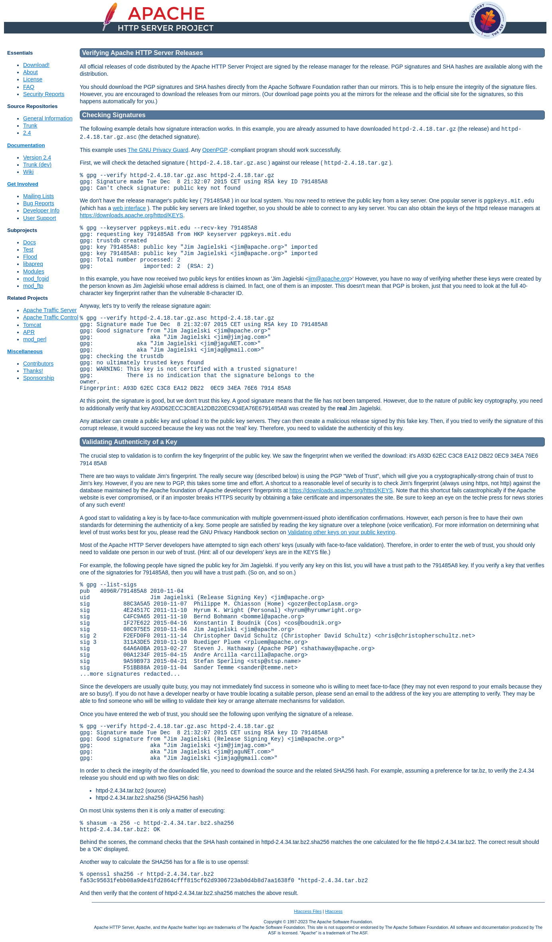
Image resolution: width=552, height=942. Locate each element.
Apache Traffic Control (50, 317)
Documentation (26, 145)
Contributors (38, 363)
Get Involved (22, 184)
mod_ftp (33, 286)
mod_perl (34, 339)
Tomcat (32, 325)
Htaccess (334, 911)
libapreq (33, 264)
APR (29, 332)
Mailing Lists (38, 196)
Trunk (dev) (37, 164)
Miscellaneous (25, 351)
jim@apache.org (328, 278)
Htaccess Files (307, 911)
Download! (36, 65)
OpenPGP (215, 150)
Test (28, 249)
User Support (39, 218)
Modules (33, 271)
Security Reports (43, 94)
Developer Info (41, 210)
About (30, 72)
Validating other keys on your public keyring (341, 532)
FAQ (28, 87)
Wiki (28, 172)
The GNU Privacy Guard (158, 150)
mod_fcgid (36, 278)
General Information (48, 118)
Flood (30, 257)
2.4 (27, 133)
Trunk (30, 125)
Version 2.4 (37, 157)
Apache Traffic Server (50, 310)
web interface (129, 208)
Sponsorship (38, 378)
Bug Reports (38, 203)
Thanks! (33, 371)
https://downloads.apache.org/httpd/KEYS (131, 215)
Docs (29, 242)
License (32, 79)
